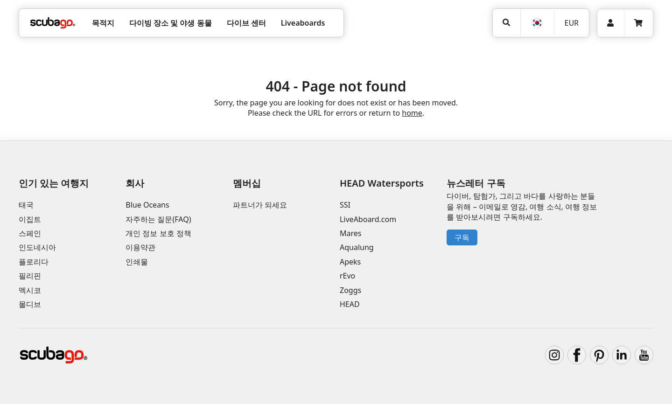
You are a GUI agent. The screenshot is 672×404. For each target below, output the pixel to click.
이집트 (30, 219)
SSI (345, 205)
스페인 (30, 233)
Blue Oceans (147, 205)
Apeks (350, 262)
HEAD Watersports (382, 183)
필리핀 (30, 276)
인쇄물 (137, 262)
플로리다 (34, 262)
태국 (26, 205)
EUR (571, 23)
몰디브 (30, 304)
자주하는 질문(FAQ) (158, 219)
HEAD (350, 304)
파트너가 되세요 (260, 205)
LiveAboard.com (368, 219)
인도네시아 (37, 247)
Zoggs (350, 290)
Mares (350, 233)
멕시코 (30, 290)
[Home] (52, 22)
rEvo (347, 276)
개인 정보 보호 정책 (158, 233)
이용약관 (140, 247)
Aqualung (357, 247)
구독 (462, 237)
